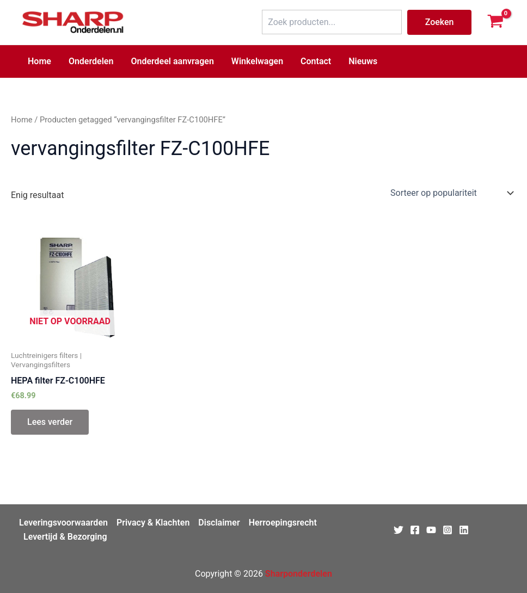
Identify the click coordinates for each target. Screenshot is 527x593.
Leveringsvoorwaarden (63, 522)
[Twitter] (398, 530)
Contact (316, 61)
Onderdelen (91, 61)
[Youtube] (431, 530)
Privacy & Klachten (153, 522)
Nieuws (362, 61)
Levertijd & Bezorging (65, 537)
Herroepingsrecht (283, 522)
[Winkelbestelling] (451, 193)
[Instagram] (447, 530)
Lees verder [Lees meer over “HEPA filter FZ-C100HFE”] (49, 422)
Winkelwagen (257, 61)
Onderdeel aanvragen (172, 61)
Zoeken (439, 22)
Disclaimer (219, 522)
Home (39, 61)
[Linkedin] (464, 530)
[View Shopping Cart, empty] (495, 22)
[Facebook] (415, 530)
